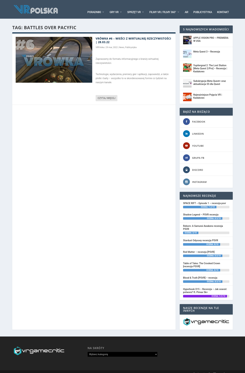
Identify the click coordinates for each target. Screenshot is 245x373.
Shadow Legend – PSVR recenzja (200, 209)
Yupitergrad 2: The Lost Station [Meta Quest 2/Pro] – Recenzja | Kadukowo (210, 63)
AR (186, 6)
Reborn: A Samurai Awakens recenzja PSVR (203, 222)
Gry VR (114, 6)
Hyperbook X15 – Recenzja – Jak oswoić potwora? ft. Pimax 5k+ (205, 285)
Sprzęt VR (134, 6)
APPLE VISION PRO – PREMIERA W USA (210, 34)
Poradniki (94, 6)
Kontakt (223, 6)
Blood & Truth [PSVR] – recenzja (200, 272)
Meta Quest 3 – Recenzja (206, 46)
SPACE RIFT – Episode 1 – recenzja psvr (204, 198)
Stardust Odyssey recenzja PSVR (200, 235)
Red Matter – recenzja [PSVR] (199, 246)
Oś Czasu (173, 369)
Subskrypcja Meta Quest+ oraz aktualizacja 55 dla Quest (209, 77)
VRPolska (100, 42)
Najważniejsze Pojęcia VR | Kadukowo (207, 91)
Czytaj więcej (106, 93)
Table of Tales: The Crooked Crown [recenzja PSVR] (201, 260)
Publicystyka (202, 6)
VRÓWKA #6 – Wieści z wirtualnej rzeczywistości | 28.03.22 (133, 35)
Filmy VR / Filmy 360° (162, 6)
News (121, 42)
